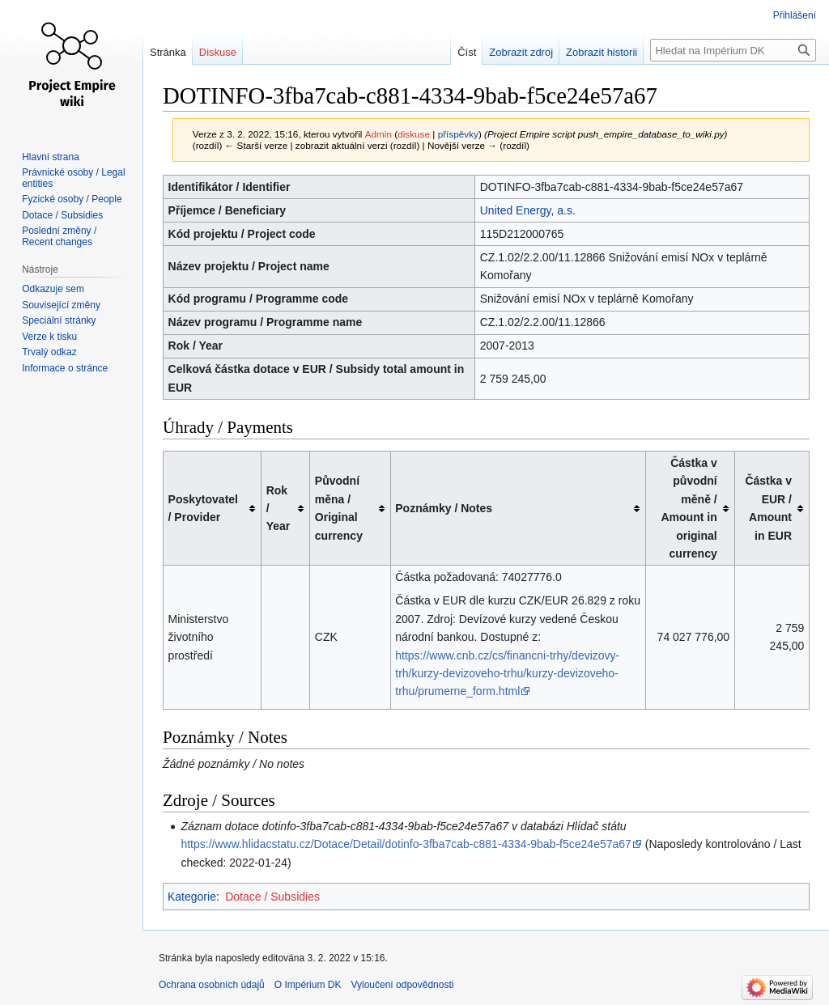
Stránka (168, 52)
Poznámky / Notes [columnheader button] (443, 508)
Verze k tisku (49, 336)
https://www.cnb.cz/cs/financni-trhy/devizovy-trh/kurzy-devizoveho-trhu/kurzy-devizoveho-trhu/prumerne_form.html (507, 673)
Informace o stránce (65, 368)
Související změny (61, 305)
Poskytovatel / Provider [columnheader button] (203, 508)
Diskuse (217, 52)
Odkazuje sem (53, 289)
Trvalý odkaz (49, 352)
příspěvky (458, 134)
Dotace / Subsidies (272, 896)
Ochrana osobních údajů (212, 984)
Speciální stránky (59, 320)
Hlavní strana (50, 157)
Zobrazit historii (601, 52)
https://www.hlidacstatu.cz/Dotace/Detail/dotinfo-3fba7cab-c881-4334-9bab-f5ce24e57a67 (406, 844)
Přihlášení (794, 15)
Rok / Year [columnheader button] (278, 508)
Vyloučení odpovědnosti (402, 984)
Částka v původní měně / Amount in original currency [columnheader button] (689, 508)
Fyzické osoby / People (71, 199)
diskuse (413, 134)
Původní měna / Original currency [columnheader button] (339, 507)
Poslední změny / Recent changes (59, 236)
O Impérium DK (308, 984)
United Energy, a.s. (528, 210)
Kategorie (192, 896)
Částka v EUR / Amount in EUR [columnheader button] (768, 507)
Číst (466, 52)
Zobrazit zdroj (521, 52)
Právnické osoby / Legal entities (73, 178)
